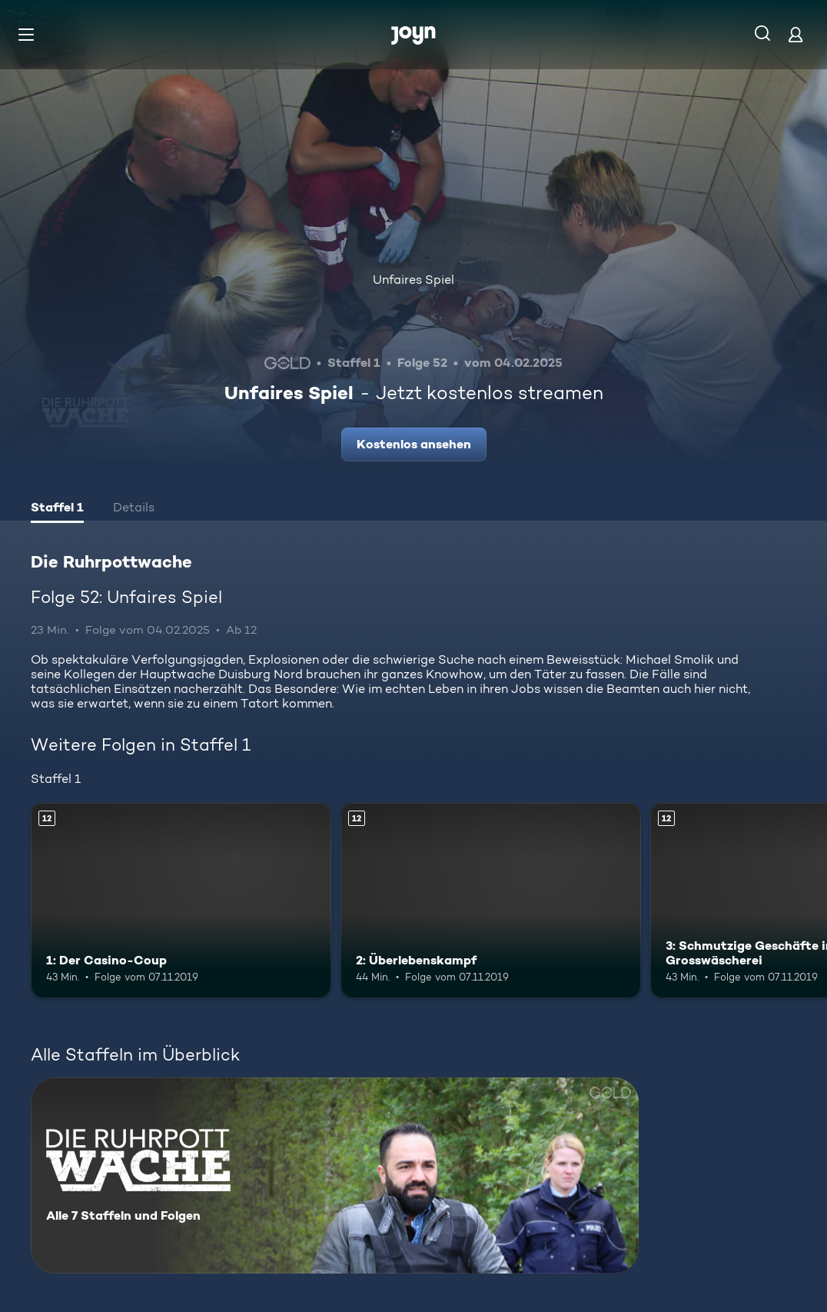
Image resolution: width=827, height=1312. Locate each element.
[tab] (57, 509)
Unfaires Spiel (413, 279)
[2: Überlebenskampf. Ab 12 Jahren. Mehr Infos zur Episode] (490, 900)
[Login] (795, 34)
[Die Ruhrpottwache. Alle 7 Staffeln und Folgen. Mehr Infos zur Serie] (335, 1175)
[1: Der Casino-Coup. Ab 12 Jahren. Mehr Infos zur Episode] (181, 900)
